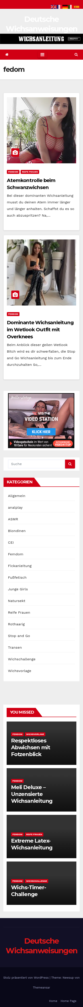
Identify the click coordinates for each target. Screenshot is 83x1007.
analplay (15, 507)
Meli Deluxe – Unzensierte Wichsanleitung (31, 794)
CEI (11, 542)
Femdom (13, 172)
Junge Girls (18, 589)
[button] (76, 54)
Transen (15, 647)
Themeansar (41, 987)
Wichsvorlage (19, 671)
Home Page (68, 1001)
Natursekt (16, 601)
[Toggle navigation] (42, 54)
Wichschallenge (21, 659)
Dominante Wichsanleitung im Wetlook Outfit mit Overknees (40, 330)
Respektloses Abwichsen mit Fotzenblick (30, 747)
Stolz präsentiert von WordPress (26, 977)
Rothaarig (16, 624)
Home (53, 1001)
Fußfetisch (17, 577)
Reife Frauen (30, 172)
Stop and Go (19, 636)
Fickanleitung (20, 566)
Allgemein (16, 496)
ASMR (13, 519)
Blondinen (17, 531)
